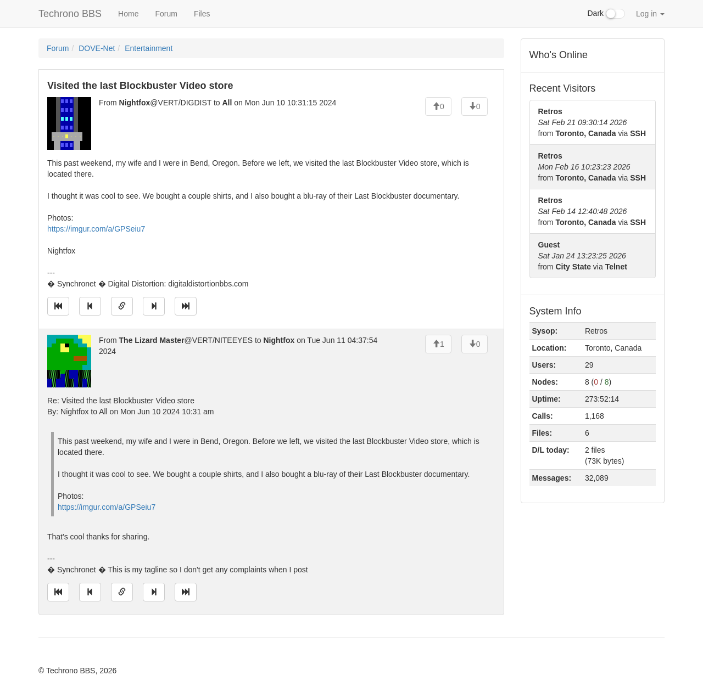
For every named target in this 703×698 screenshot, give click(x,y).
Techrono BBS (70, 13)
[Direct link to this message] (122, 306)
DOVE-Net (97, 48)
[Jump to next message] (154, 306)
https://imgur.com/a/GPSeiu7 (96, 228)
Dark (606, 14)
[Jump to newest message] (186, 306)
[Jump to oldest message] (58, 306)
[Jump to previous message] (90, 306)
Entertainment (148, 48)
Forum (166, 13)
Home (128, 13)
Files (202, 13)
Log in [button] (650, 13)
